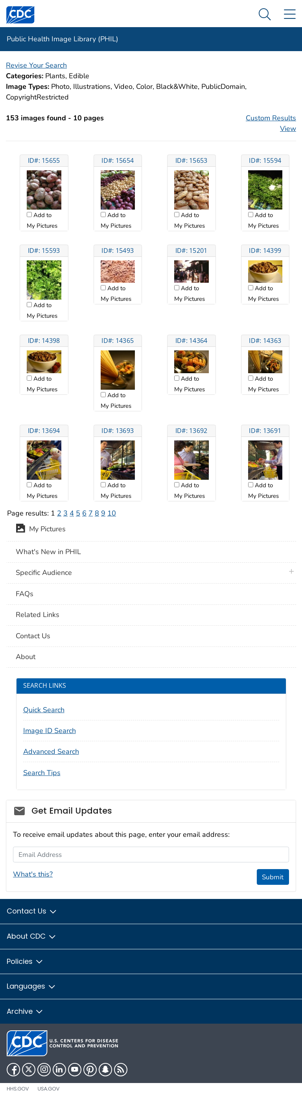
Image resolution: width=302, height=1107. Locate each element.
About (25, 656)
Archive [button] (25, 1011)
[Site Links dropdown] (289, 14)
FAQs (24, 594)
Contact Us (33, 636)
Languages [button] (31, 986)
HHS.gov (18, 1088)
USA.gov (48, 1088)
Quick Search (43, 710)
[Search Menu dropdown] (264, 14)
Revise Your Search (36, 65)
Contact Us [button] (32, 911)
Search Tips (42, 772)
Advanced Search (51, 751)
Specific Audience (44, 572)
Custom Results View (271, 123)
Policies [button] (25, 961)
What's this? (33, 874)
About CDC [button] (32, 936)
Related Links (37, 614)
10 (111, 513)
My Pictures (41, 529)
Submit (273, 877)
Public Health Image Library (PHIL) (62, 39)
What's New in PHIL (48, 551)
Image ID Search (49, 730)
